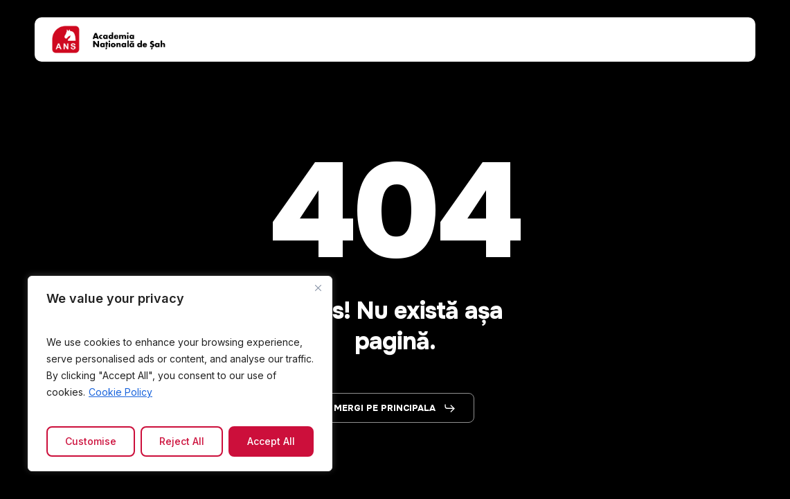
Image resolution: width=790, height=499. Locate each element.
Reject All (181, 441)
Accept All (271, 441)
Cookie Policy (120, 392)
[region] (180, 373)
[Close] (317, 287)
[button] (395, 408)
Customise (90, 441)
